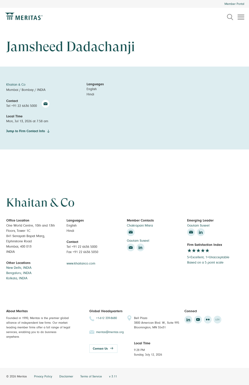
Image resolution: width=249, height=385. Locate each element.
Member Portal (234, 3)
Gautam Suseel (138, 241)
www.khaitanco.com (81, 263)
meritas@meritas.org (110, 332)
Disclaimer (66, 376)
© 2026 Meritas (17, 376)
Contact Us (100, 348)
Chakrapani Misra (140, 225)
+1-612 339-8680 (106, 318)
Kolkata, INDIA (16, 278)
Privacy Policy (43, 376)
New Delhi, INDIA (19, 268)
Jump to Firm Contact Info (25, 131)
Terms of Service (91, 376)
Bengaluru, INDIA (19, 273)
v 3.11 (113, 376)
